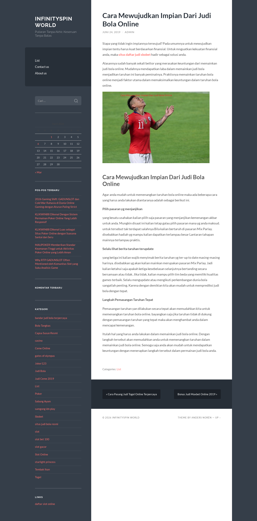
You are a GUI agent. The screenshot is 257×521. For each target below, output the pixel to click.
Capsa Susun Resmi (46, 333)
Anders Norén (202, 417)
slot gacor (41, 446)
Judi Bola (40, 371)
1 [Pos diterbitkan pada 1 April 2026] (51, 136)
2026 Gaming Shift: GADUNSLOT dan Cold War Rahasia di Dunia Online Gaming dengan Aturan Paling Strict (57, 202)
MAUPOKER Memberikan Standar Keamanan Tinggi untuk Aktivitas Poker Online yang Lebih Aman (55, 248)
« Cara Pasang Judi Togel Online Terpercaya (131, 394)
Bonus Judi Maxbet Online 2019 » (197, 394)
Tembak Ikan (42, 469)
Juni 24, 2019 (111, 32)
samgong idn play (45, 408)
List (37, 60)
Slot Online (41, 454)
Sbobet (39, 416)
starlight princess (45, 461)
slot (37, 431)
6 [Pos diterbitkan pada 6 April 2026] (38, 143)
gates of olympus (45, 355)
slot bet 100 (42, 439)
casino (38, 340)
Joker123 (40, 363)
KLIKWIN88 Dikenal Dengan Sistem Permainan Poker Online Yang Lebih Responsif (56, 218)
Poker (38, 393)
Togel (38, 477)
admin (129, 32)
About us (41, 73)
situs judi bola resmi (46, 424)
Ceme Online (42, 348)
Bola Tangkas (43, 325)
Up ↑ (218, 417)
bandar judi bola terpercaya (51, 317)
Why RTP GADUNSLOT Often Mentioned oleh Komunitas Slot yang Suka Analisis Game (56, 263)
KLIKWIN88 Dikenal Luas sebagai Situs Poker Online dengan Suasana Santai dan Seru (55, 233)
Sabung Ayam (43, 401)
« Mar (38, 172)
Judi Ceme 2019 (44, 378)
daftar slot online (45, 503)
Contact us (42, 67)
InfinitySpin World (53, 22)
